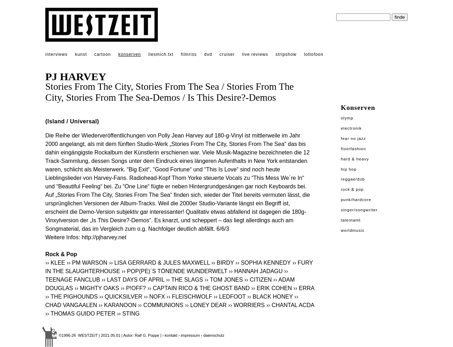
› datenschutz (212, 335)
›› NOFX (154, 297)
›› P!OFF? (133, 288)
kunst (81, 54)
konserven (129, 54)
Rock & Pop (352, 189)
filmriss (189, 54)
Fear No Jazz (353, 138)
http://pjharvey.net (104, 237)
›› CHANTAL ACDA (290, 305)
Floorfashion (353, 149)
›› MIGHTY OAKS (97, 288)
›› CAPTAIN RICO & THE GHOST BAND (199, 288)
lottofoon (313, 54)
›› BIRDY (222, 263)
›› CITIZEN (258, 280)
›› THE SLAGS (184, 280)
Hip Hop (349, 169)
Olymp (347, 118)
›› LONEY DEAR (205, 305)
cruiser (227, 54)
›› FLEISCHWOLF (190, 297)
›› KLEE (55, 263)
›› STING (128, 314)
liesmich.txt (160, 54)
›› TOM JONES (224, 280)
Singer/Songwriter (359, 210)
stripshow (286, 54)
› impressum (189, 335)
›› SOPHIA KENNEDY (263, 263)
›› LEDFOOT (230, 297)
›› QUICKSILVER (121, 297)
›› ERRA (303, 288)
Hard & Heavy (355, 159)
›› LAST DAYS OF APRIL (133, 280)
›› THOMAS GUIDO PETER (80, 314)
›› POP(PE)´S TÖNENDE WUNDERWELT (174, 271)
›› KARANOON (118, 305)
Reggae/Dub (353, 179)
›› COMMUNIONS (160, 305)
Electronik (351, 128)
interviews (56, 54)
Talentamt (351, 220)
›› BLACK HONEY (270, 297)
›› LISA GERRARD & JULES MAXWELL (159, 263)
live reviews (255, 54)
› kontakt (169, 335)
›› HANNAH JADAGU (256, 271)
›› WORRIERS (246, 305)
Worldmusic (353, 230)
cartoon (102, 54)
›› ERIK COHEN (271, 288)
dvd (208, 54)
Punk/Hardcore (356, 200)
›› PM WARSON (87, 263)
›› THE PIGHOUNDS (71, 297)
